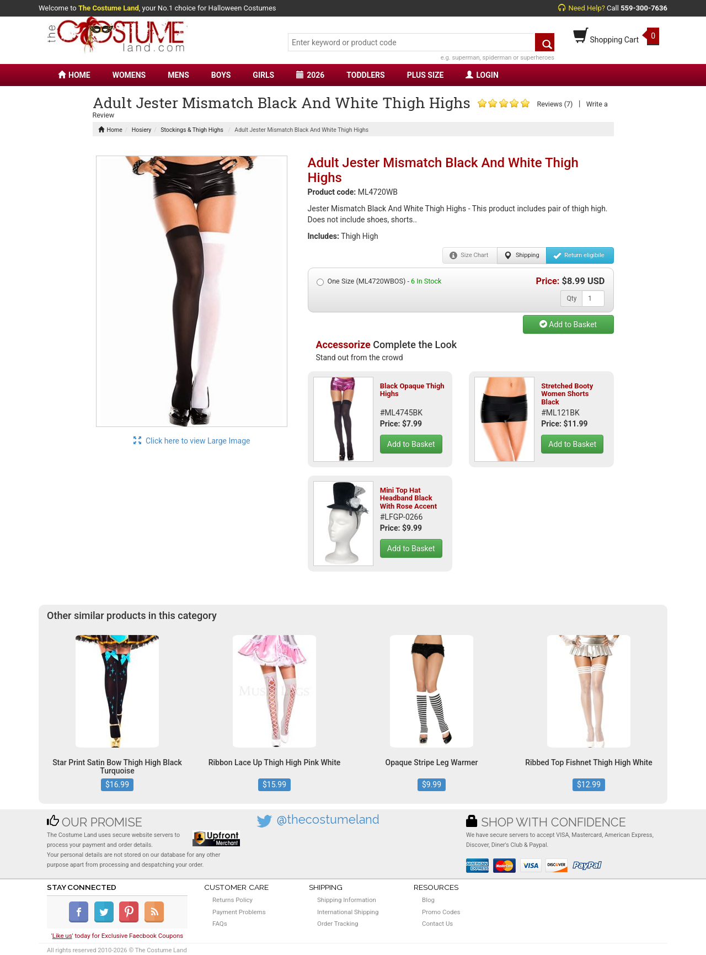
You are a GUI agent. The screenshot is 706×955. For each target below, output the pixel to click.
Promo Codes (441, 912)
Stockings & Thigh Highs (192, 130)
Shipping (521, 255)
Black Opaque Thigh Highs (412, 390)
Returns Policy (232, 900)
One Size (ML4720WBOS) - (379, 281)
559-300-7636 (644, 8)
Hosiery (142, 130)
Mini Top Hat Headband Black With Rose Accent (408, 498)
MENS (178, 75)
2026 (310, 75)
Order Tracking (337, 923)
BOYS (221, 75)
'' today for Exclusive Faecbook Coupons (117, 936)
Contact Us (437, 923)
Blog (428, 900)
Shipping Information (346, 900)
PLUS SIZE (425, 75)
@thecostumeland (328, 819)
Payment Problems (239, 912)
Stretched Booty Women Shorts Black (567, 394)
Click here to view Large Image (191, 440)
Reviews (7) (555, 104)
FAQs (219, 923)
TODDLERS (365, 75)
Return (579, 255)
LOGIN (482, 75)
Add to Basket (568, 324)
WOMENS (129, 75)
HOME (74, 75)
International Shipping (347, 912)
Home (110, 130)
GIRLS (263, 75)
